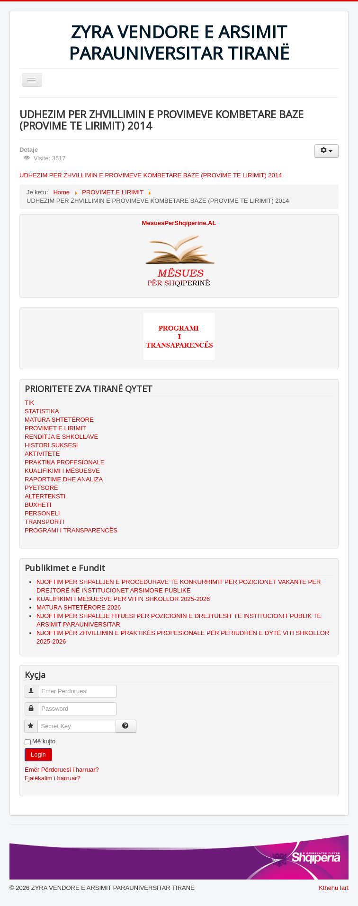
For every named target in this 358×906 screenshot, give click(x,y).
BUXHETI (38, 504)
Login (38, 754)
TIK (29, 402)
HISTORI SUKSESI (51, 445)
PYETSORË (41, 487)
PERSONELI (42, 513)
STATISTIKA (42, 411)
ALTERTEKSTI (45, 496)
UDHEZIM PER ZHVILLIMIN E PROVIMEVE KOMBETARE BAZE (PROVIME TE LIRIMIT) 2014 (150, 175)
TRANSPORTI (44, 521)
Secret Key (35, 722)
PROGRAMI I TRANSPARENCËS (71, 530)
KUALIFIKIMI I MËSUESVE (62, 470)
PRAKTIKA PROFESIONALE (64, 462)
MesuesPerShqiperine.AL (179, 222)
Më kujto (43, 741)
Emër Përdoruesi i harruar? (62, 769)
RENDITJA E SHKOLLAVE (61, 436)
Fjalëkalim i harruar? (53, 778)
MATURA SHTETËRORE (59, 419)
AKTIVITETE (42, 453)
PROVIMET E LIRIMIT (55, 428)
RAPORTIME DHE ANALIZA (64, 479)
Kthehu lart (334, 887)
